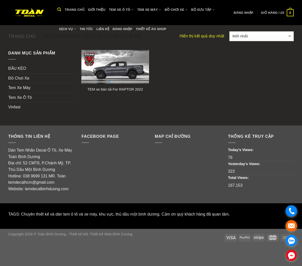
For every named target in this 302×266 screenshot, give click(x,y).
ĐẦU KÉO (17, 68)
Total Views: (239, 178)
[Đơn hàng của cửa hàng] (261, 36)
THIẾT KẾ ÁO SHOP (151, 29)
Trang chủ (74, 10)
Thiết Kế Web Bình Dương (111, 234)
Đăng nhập (122, 29)
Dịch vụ (67, 29)
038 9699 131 (35, 176)
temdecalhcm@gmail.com (31, 182)
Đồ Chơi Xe (176, 9)
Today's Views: (241, 150)
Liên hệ (102, 29)
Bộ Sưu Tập (203, 9)
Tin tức (86, 29)
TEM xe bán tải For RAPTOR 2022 (115, 89)
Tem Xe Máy (149, 9)
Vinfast (14, 107)
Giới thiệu (96, 10)
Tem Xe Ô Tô (121, 9)
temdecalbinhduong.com (46, 189)
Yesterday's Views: (244, 164)
